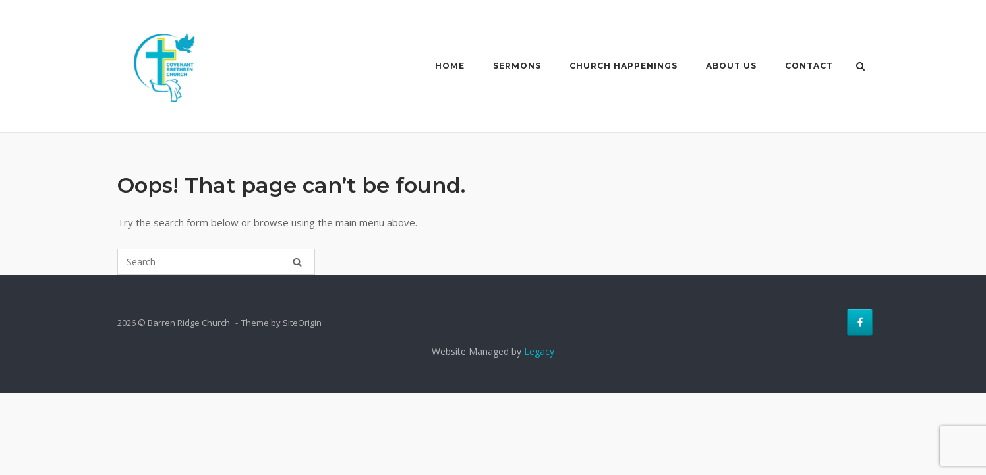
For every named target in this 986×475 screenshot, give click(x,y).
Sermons (514, 66)
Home (447, 66)
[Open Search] (863, 67)
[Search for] (216, 262)
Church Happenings (621, 66)
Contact (806, 66)
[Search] (297, 262)
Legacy (539, 351)
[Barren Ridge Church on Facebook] (860, 322)
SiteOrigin (302, 323)
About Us (728, 66)
